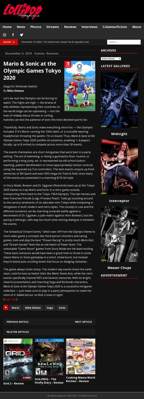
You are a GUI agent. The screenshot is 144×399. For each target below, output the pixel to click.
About (136, 27)
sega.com (10, 299)
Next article (83, 321)
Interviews (89, 27)
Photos (35, 27)
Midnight (119, 134)
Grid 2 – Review (13, 383)
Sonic (62, 307)
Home (7, 27)
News (21, 27)
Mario (15, 307)
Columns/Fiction (115, 27)
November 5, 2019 (18, 53)
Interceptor (119, 200)
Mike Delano (33, 307)
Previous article (17, 321)
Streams (52, 27)
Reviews (70, 27)
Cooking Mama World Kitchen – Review (80, 379)
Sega (50, 307)
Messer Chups (119, 267)
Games (39, 53)
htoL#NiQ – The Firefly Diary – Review (49, 380)
